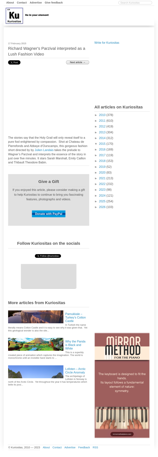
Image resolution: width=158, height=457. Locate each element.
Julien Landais (44, 150)
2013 (102, 132)
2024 (102, 195)
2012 (102, 126)
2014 (102, 138)
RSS (95, 447)
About (10, 2)
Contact (22, 2)
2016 (102, 149)
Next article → (77, 62)
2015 (102, 143)
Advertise (36, 2)
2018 (102, 160)
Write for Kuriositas (106, 42)
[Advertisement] (86, 32)
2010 (102, 115)
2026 (102, 207)
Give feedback (54, 2)
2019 (102, 166)
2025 (102, 201)
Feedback (84, 447)
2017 (102, 155)
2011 (102, 120)
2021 (102, 178)
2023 (102, 189)
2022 (102, 184)
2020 (102, 172)
